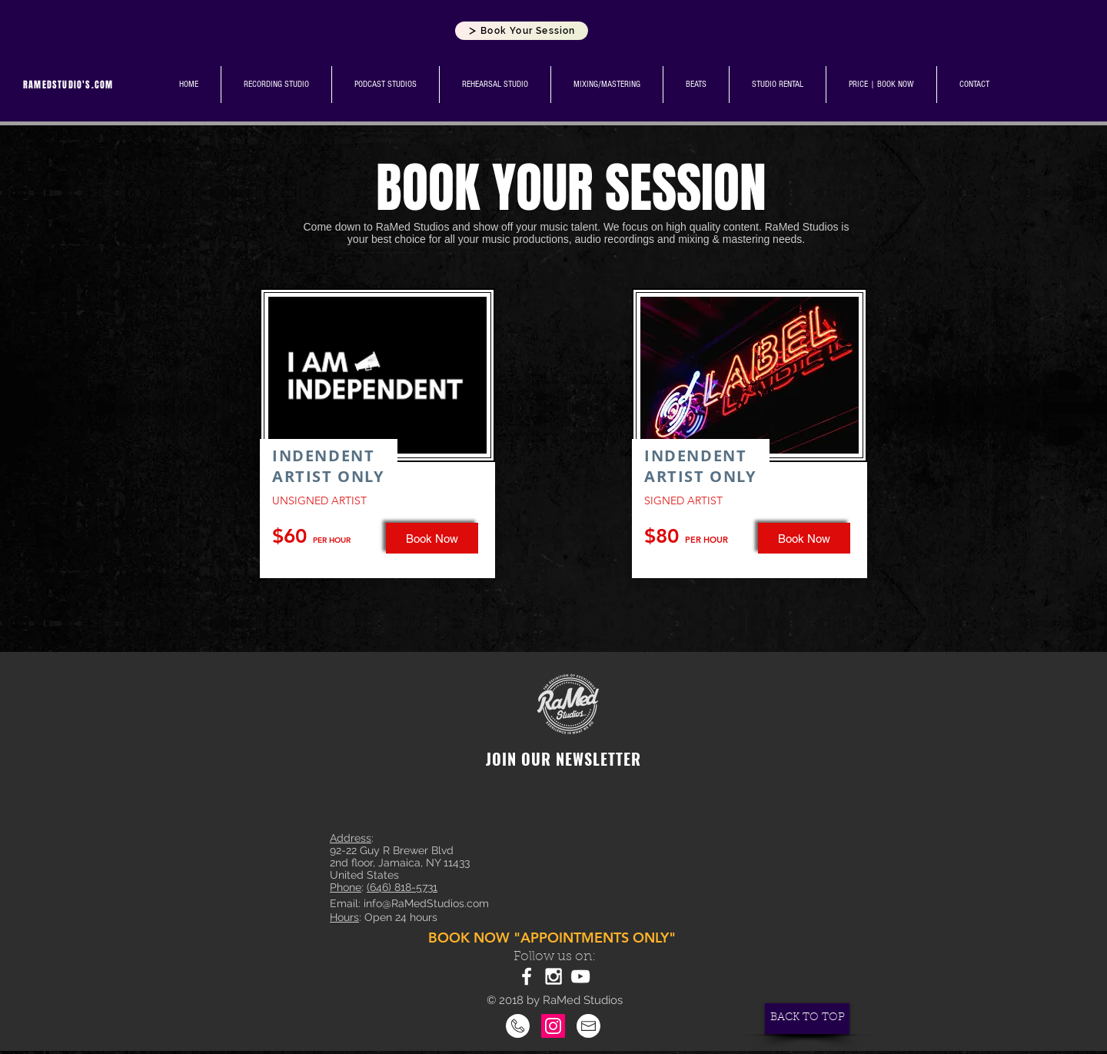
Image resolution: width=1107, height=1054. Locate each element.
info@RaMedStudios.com (426, 903)
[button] (432, 538)
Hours (344, 917)
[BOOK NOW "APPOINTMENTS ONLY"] (554, 938)
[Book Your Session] (521, 31)
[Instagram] (553, 1026)
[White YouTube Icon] (580, 976)
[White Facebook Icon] (526, 976)
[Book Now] (804, 538)
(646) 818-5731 (402, 887)
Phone (345, 887)
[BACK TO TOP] (807, 1018)
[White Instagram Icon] (553, 976)
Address (350, 838)
